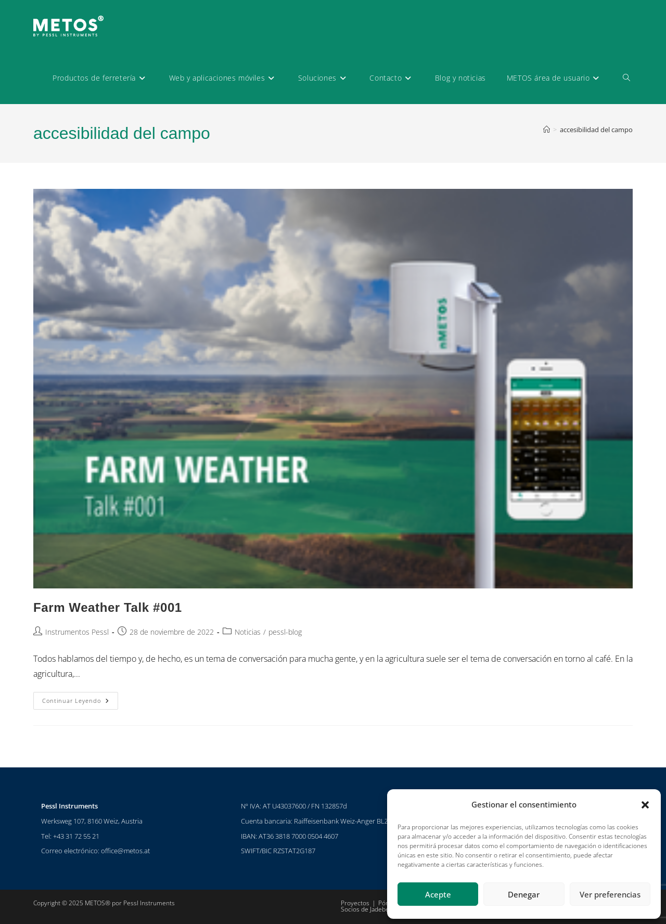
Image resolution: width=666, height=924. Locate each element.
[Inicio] (546, 129)
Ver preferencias (610, 894)
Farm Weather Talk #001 (107, 607)
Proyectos (355, 903)
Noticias (248, 632)
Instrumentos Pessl (77, 632)
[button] (645, 805)
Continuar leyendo (80, 698)
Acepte (438, 894)
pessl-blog (285, 632)
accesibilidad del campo (596, 129)
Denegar (524, 894)
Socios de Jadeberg (368, 909)
